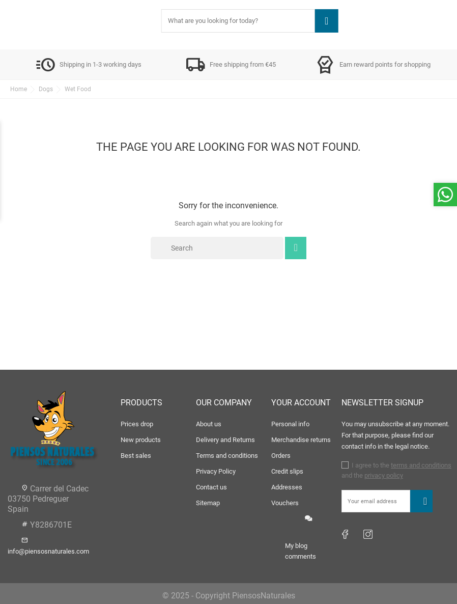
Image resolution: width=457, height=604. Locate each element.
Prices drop (137, 424)
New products (141, 440)
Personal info (290, 424)
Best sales (136, 455)
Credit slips (287, 471)
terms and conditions (421, 465)
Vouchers (285, 503)
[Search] (217, 248)
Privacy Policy (216, 471)
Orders (281, 455)
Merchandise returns (301, 440)
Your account (301, 402)
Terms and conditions (227, 455)
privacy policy (383, 475)
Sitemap (208, 503)
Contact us (211, 487)
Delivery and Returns (225, 440)
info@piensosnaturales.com (48, 551)
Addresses (286, 487)
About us (208, 424)
